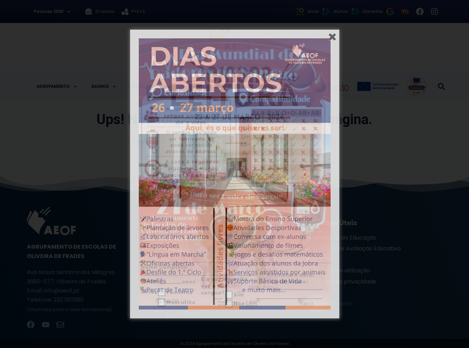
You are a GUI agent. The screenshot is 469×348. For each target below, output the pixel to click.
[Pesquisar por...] (227, 167)
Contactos (255, 86)
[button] (441, 86)
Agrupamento (57, 86)
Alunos (103, 86)
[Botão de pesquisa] (297, 167)
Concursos (209, 86)
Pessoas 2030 (52, 11)
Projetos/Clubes (154, 86)
